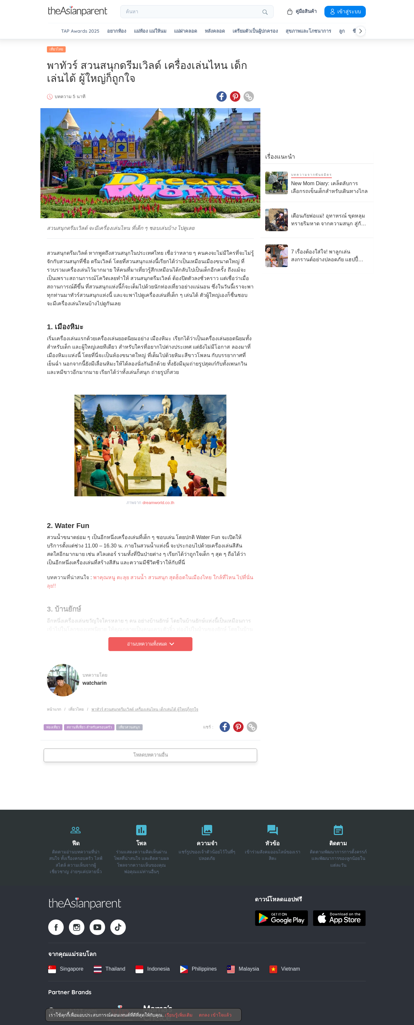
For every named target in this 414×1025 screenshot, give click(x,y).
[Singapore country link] (65, 967)
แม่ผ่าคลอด (185, 31)
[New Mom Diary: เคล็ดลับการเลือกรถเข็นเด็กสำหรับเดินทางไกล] (317, 181)
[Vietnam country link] (284, 967)
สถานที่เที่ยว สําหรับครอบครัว (89, 725)
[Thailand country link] (109, 967)
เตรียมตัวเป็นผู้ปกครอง (255, 31)
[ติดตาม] (338, 845)
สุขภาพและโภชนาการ (308, 31)
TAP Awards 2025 (80, 31)
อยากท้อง (116, 31)
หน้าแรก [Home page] (54, 707)
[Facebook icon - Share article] (221, 95)
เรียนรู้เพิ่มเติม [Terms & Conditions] (178, 1015)
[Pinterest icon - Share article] (235, 95)
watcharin (94, 681)
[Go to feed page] (77, 14)
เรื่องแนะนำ (280, 155)
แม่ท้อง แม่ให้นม (150, 31)
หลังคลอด (215, 31)
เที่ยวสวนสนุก (129, 725)
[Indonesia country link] (152, 967)
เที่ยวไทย (56, 48)
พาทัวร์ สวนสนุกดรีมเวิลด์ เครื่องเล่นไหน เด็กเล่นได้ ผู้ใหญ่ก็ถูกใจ (145, 707)
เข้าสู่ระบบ (345, 11)
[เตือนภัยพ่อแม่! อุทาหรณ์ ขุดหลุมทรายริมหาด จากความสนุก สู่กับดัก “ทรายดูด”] (317, 218)
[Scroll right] (360, 31)
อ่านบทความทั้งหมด (150, 642)
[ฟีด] (76, 845)
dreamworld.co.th (158, 500)
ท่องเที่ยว (53, 725)
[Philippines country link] (198, 967)
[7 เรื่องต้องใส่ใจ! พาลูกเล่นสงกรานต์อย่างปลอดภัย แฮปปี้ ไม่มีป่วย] (317, 254)
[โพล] (141, 845)
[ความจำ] (207, 845)
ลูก (342, 31)
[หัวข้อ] (272, 845)
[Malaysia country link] (243, 967)
